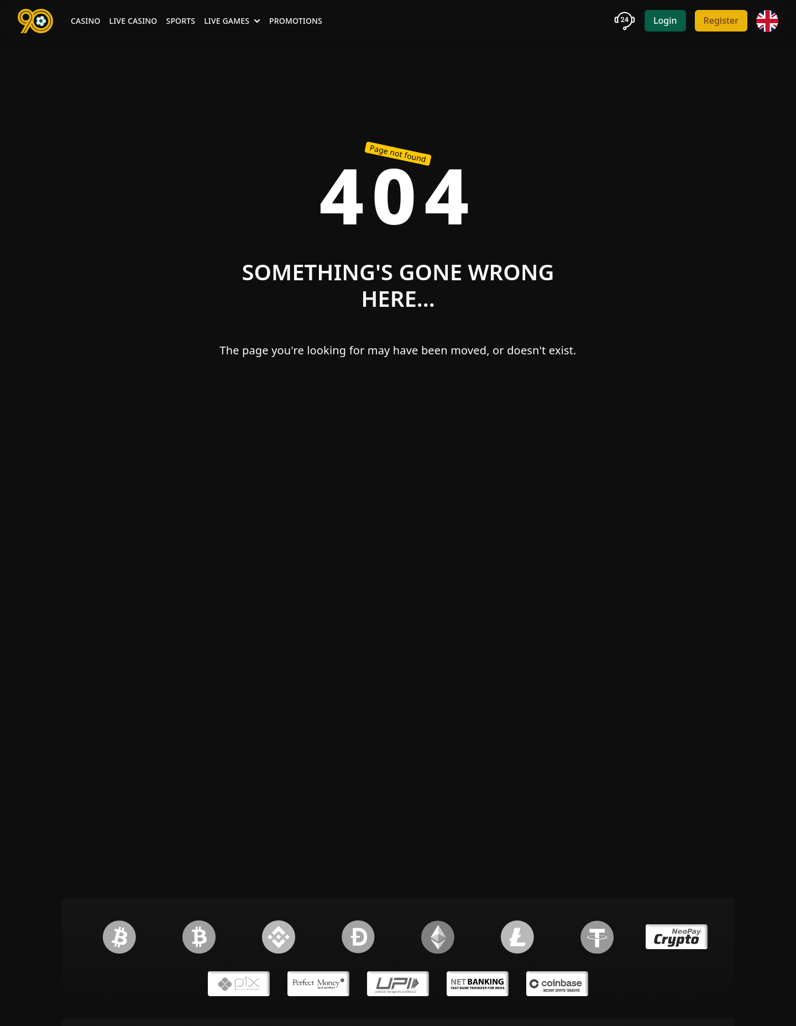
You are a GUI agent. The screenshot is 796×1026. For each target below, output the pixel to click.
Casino (86, 20)
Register (721, 20)
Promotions (295, 20)
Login (665, 20)
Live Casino (133, 20)
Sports (181, 20)
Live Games (232, 20)
